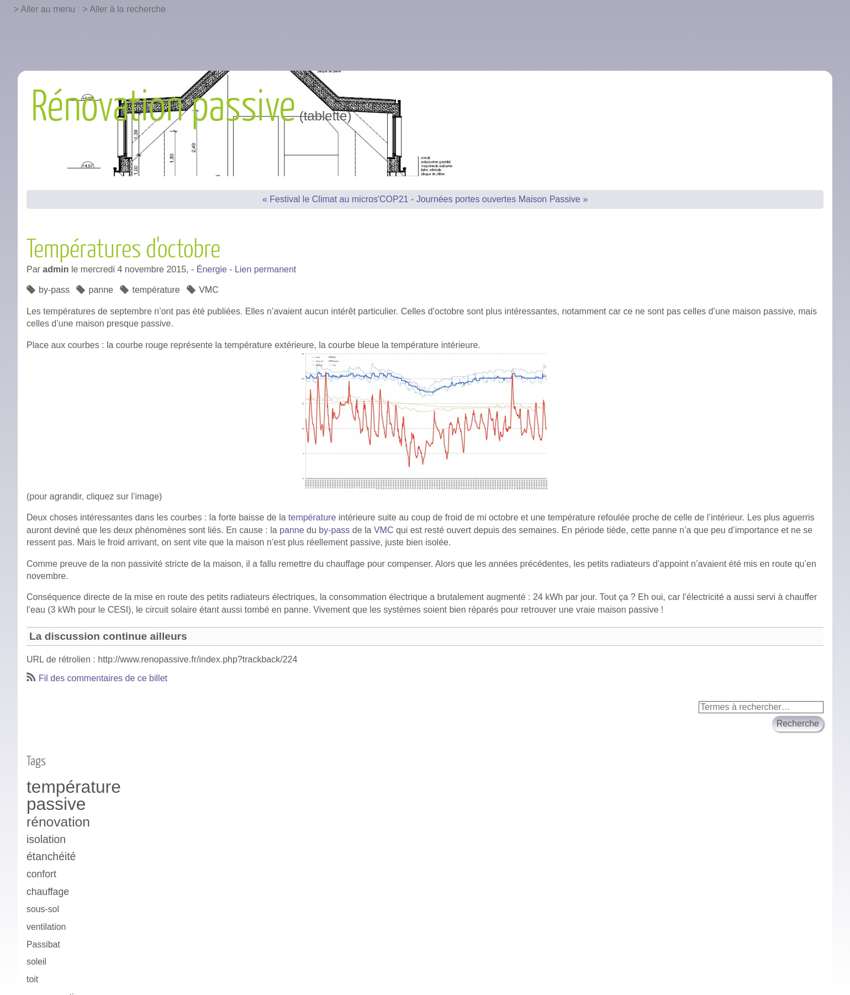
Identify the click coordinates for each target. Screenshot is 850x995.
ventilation (46, 926)
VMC (384, 530)
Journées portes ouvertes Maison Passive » (502, 199)
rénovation (58, 821)
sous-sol (43, 909)
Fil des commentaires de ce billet (103, 678)
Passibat (43, 944)
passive (56, 804)
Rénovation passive (163, 107)
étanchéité (51, 856)
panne (291, 530)
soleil (36, 961)
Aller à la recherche (127, 9)
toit (32, 979)
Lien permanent (265, 269)
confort (41, 874)
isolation (46, 839)
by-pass (334, 530)
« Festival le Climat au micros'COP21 (335, 199)
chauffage (48, 891)
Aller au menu (48, 9)
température (312, 517)
